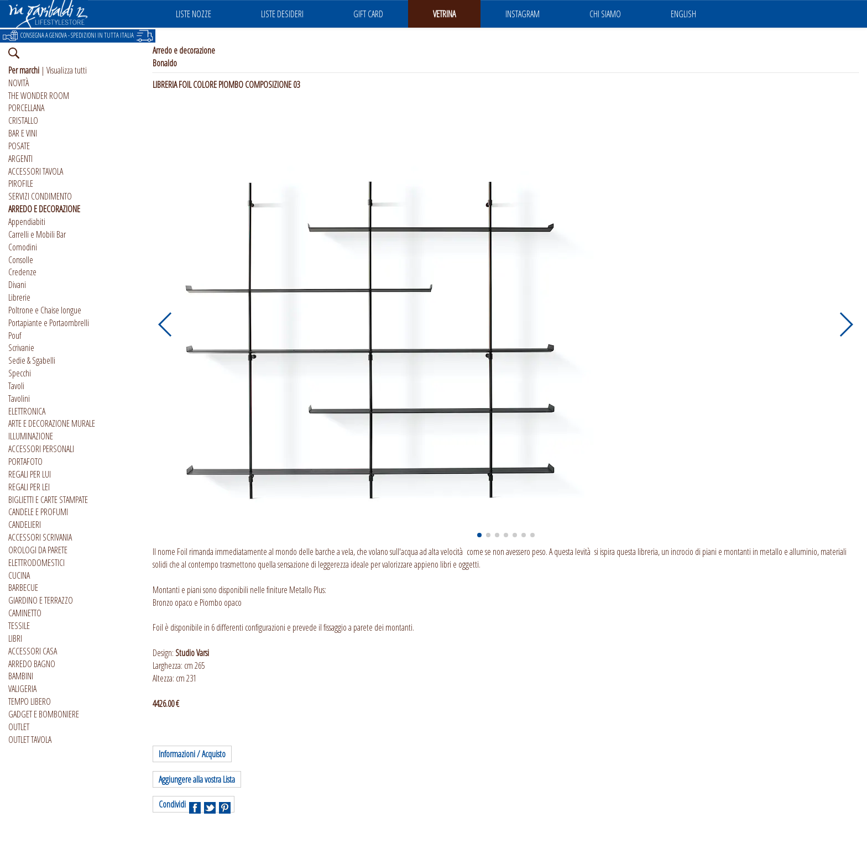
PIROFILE (20, 183)
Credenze (22, 272)
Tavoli (16, 386)
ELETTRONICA (26, 411)
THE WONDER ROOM (38, 96)
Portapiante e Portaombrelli (48, 323)
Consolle (20, 260)
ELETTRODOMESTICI (36, 563)
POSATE (19, 146)
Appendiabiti (26, 222)
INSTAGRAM (522, 14)
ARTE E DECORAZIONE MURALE (51, 423)
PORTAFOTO (25, 461)
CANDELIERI (24, 524)
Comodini (22, 247)
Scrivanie (21, 348)
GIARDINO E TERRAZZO (40, 600)
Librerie (19, 297)
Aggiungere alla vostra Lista (197, 779)
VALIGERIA (22, 689)
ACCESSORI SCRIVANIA (40, 537)
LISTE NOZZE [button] (193, 14)
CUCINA (19, 575)
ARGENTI (20, 159)
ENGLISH (683, 14)
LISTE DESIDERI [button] (282, 14)
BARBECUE (23, 587)
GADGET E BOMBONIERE (43, 714)
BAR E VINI (22, 133)
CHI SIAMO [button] (605, 14)
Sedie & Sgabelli (31, 360)
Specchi (19, 373)
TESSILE (19, 626)
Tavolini (19, 398)
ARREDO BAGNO (31, 664)
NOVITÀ (18, 83)
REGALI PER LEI (29, 487)
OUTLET (18, 727)
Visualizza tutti (66, 70)
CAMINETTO (24, 613)
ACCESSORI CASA (32, 651)
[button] (165, 324)
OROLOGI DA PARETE (37, 550)
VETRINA (444, 14)
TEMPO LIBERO (29, 701)
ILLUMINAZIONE (30, 436)
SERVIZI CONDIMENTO (40, 196)
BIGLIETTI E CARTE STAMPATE (48, 500)
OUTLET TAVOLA (29, 739)
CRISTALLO (23, 120)
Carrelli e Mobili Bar (37, 234)
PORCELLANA (26, 108)
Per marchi (23, 70)
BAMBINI (20, 676)
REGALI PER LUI (29, 474)
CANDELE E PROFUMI (38, 512)
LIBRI (15, 638)
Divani (17, 285)
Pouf (14, 335)
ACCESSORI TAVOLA (35, 171)
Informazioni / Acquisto (192, 754)
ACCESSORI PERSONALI (41, 449)
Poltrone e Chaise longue (44, 310)
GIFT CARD (368, 14)
